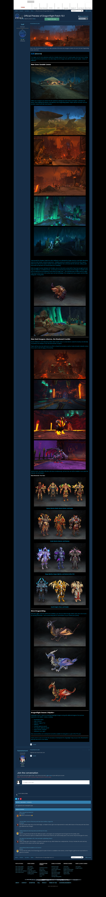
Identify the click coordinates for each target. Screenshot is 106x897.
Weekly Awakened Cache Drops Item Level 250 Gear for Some (33, 837)
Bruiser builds (66, 874)
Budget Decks (42, 877)
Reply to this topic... (28, 789)
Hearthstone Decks (43, 874)
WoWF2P (23, 820)
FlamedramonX (22, 757)
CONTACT (24, 889)
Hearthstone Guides (43, 880)
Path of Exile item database (21, 877)
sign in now (49, 782)
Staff (22, 24)
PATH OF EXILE (19, 870)
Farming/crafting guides (56, 883)
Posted (34, 23)
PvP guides (29, 876)
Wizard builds (54, 881)
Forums (22, 11)
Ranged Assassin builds (68, 876)
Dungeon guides (79, 874)
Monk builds (54, 877)
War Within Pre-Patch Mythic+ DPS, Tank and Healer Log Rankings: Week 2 (36, 845)
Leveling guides (30, 880)
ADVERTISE (32, 889)
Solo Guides (41, 881)
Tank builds (66, 873)
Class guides (30, 873)
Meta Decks (41, 875)
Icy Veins (27, 11)
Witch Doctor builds (56, 880)
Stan (22, 839)
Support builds (67, 880)
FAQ (38, 889)
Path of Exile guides (19, 873)
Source (38, 54)
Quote (34, 751)
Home (17, 11)
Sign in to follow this (83, 16)
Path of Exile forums (19, 879)
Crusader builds (55, 874)
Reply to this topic (52, 19)
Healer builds (66, 879)
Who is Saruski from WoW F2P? (26, 819)
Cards (40, 882)
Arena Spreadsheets (43, 878)
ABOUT (17, 889)
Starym (22, 829)
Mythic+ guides (30, 874)
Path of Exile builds (19, 874)
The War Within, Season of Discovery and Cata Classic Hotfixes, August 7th (36, 828)
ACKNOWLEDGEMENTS (65, 889)
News (33, 11)
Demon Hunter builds (56, 876)
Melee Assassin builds (68, 877)
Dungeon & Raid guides (32, 879)
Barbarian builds (55, 873)
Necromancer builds (56, 879)
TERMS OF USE (53, 889)
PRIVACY (44, 889)
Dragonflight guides (31, 877)
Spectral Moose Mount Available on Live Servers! (30, 854)
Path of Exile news (19, 876)
